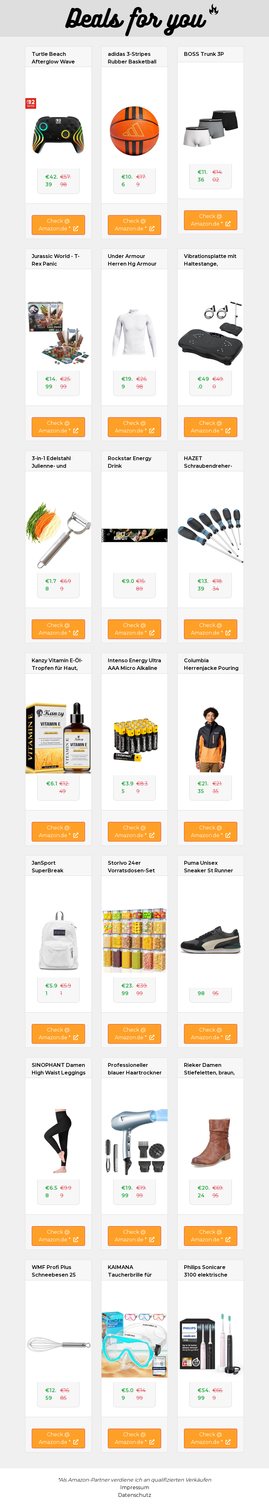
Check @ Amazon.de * (58, 225)
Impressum (134, 1487)
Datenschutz (134, 1495)
